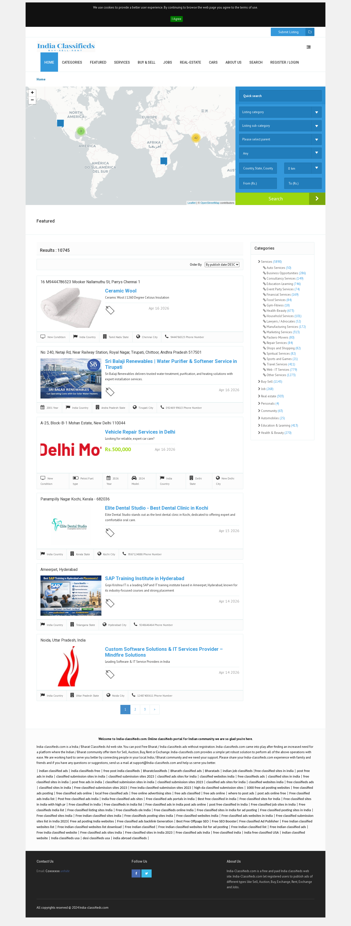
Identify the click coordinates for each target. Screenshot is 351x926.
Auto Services (277, 270)
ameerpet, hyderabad (59, 572)
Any (245, 156)
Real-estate (190, 65)
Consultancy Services (283, 281)
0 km (291, 171)
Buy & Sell (146, 65)
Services (122, 65)
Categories (72, 65)
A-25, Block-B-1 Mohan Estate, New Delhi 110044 (82, 426)
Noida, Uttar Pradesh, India (63, 643)
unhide (64, 875)
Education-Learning (282, 286)
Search (256, 65)
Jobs (167, 65)
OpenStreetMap (210, 205)
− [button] (32, 103)
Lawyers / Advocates (282, 324)
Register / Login (284, 65)
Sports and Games (280, 361)
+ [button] (32, 95)
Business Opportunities (284, 275)
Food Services (277, 302)
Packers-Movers (278, 340)
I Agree (176, 21)
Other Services (279, 377)
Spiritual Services (279, 356)
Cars (213, 65)
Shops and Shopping (282, 350)
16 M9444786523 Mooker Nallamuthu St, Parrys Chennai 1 (90, 285)
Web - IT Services (280, 372)
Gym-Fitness (276, 307)
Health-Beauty (278, 313)
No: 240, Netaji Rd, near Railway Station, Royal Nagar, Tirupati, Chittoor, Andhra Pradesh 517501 (121, 355)
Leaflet (192, 205)
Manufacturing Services (284, 329)
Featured (98, 65)
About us (233, 65)
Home (49, 65)
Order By (196, 267)
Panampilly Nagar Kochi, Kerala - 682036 (75, 502)
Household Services (282, 318)
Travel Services (279, 366)
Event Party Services (281, 291)
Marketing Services (281, 334)
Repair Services (278, 345)
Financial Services (281, 297)
